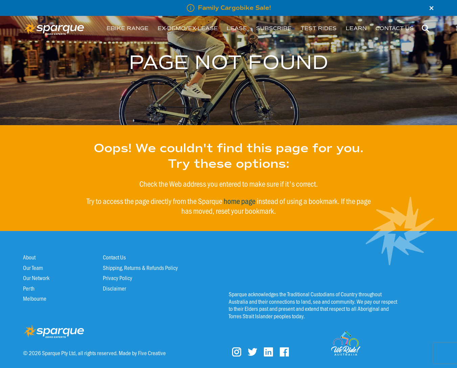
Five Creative (152, 352)
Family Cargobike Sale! (234, 8)
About (29, 257)
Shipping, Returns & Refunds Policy (140, 267)
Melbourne (34, 298)
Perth (29, 288)
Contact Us (114, 257)
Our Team (33, 267)
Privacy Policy (117, 277)
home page (239, 201)
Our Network (36, 277)
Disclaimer (114, 288)
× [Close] (431, 8)
